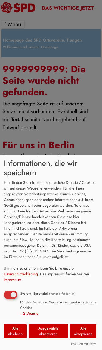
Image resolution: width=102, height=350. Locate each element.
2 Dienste (29, 313)
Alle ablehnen (15, 331)
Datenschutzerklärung (21, 274)
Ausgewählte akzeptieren (48, 331)
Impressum (12, 279)
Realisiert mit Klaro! (83, 344)
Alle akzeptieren (83, 331)
